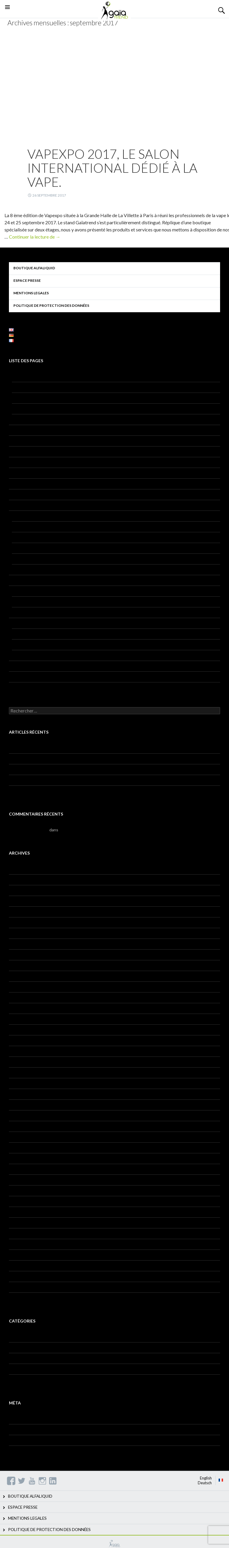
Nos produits (21, 515)
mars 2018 (18, 1083)
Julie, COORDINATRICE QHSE (38, 790)
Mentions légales (25, 505)
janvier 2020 (20, 933)
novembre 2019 (23, 954)
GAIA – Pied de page (28, 472)
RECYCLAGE (24, 612)
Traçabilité (19, 676)
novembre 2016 (23, 1168)
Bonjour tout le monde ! (81, 829)
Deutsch (205, 1482)
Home (14, 483)
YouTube (32, 1481)
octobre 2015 (21, 1276)
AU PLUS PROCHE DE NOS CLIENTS (46, 387)
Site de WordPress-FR (29, 1450)
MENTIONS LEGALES (31, 293)
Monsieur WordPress (28, 829)
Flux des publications (28, 1429)
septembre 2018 (24, 1051)
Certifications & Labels (33, 655)
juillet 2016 (19, 1201)
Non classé (19, 1368)
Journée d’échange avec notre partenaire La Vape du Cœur (63, 747)
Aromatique (23, 644)
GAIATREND (114, 1543)
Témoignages (21, 1379)
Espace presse (22, 451)
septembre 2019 (24, 975)
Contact (16, 429)
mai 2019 (17, 1008)
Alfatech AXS (24, 558)
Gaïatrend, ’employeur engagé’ (37, 758)
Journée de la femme (28, 769)
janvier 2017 (20, 1147)
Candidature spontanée (31, 687)
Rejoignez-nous (23, 665)
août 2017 (18, 1115)
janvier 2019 (20, 1029)
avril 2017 (18, 1126)
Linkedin (53, 1481)
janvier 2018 (20, 1093)
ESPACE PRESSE (27, 280)
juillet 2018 (19, 1061)
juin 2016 (17, 1211)
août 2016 (18, 1190)
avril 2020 (18, 911)
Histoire (16, 1358)
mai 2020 (17, 900)
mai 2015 (17, 1297)
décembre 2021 (23, 868)
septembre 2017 (24, 1104)
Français (221, 1480)
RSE (15, 419)
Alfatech (20, 547)
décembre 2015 (23, 1265)
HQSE (17, 601)
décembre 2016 (23, 1158)
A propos (17, 376)
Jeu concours (21, 494)
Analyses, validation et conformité (43, 633)
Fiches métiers (22, 1347)
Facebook (11, 1481)
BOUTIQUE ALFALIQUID (34, 268)
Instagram (42, 1481)
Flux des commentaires (30, 1440)
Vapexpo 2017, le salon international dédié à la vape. (112, 167)
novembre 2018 (23, 1040)
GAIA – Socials (23, 462)
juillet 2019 (19, 997)
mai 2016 (17, 1222)
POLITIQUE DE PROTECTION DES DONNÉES (51, 305)
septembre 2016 (24, 1179)
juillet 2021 (19, 879)
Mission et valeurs (29, 397)
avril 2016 (18, 1233)
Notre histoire (25, 408)
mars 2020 (18, 922)
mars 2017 (18, 1136)
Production (19, 590)
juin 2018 (17, 1072)
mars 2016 (18, 1244)
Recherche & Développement (36, 623)
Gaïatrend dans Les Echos (33, 779)
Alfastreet (21, 537)
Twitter (21, 1481)
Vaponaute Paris (27, 569)
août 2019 (18, 986)
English (206, 1478)
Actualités (18, 1336)
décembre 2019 (23, 943)
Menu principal (7, 14)
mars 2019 (18, 1018)
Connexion (19, 1418)
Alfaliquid (20, 526)
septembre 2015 (24, 1286)
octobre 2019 (21, 965)
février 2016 (20, 1254)
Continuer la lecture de (34, 236)
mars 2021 (18, 890)
